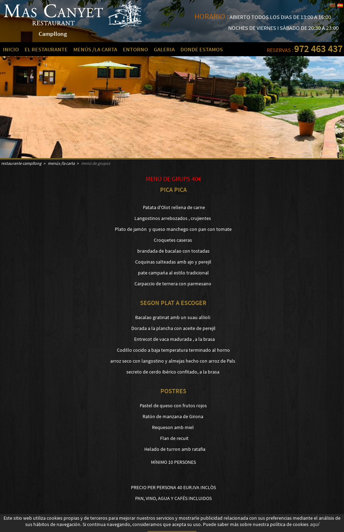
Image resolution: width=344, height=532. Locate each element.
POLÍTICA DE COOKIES (17, 526)
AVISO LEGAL (48, 526)
